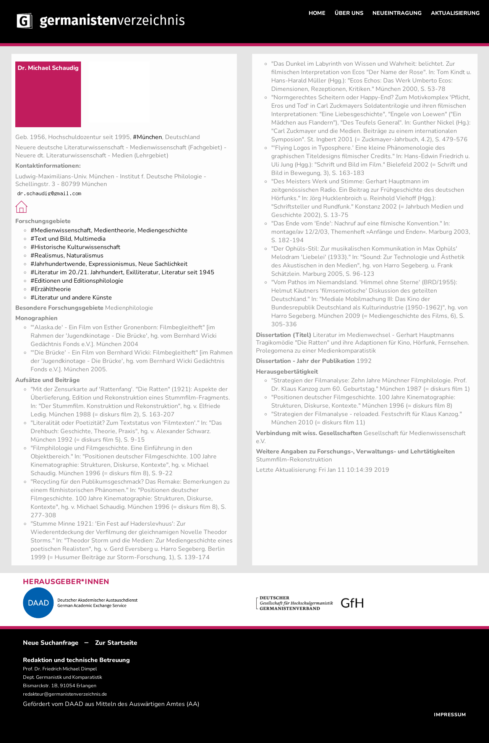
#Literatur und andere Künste (71, 297)
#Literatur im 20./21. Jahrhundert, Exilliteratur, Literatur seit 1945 (122, 272)
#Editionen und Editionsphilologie (77, 281)
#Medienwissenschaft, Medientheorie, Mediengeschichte (109, 230)
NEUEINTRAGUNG (397, 13)
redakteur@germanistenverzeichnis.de (65, 694)
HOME (317, 13)
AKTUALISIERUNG (455, 13)
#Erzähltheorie (51, 289)
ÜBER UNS (349, 13)
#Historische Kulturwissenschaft (75, 247)
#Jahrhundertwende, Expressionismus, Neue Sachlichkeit (109, 264)
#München (147, 137)
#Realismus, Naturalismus (67, 255)
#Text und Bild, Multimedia (68, 239)
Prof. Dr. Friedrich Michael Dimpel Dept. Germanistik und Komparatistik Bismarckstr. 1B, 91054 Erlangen (62, 677)
